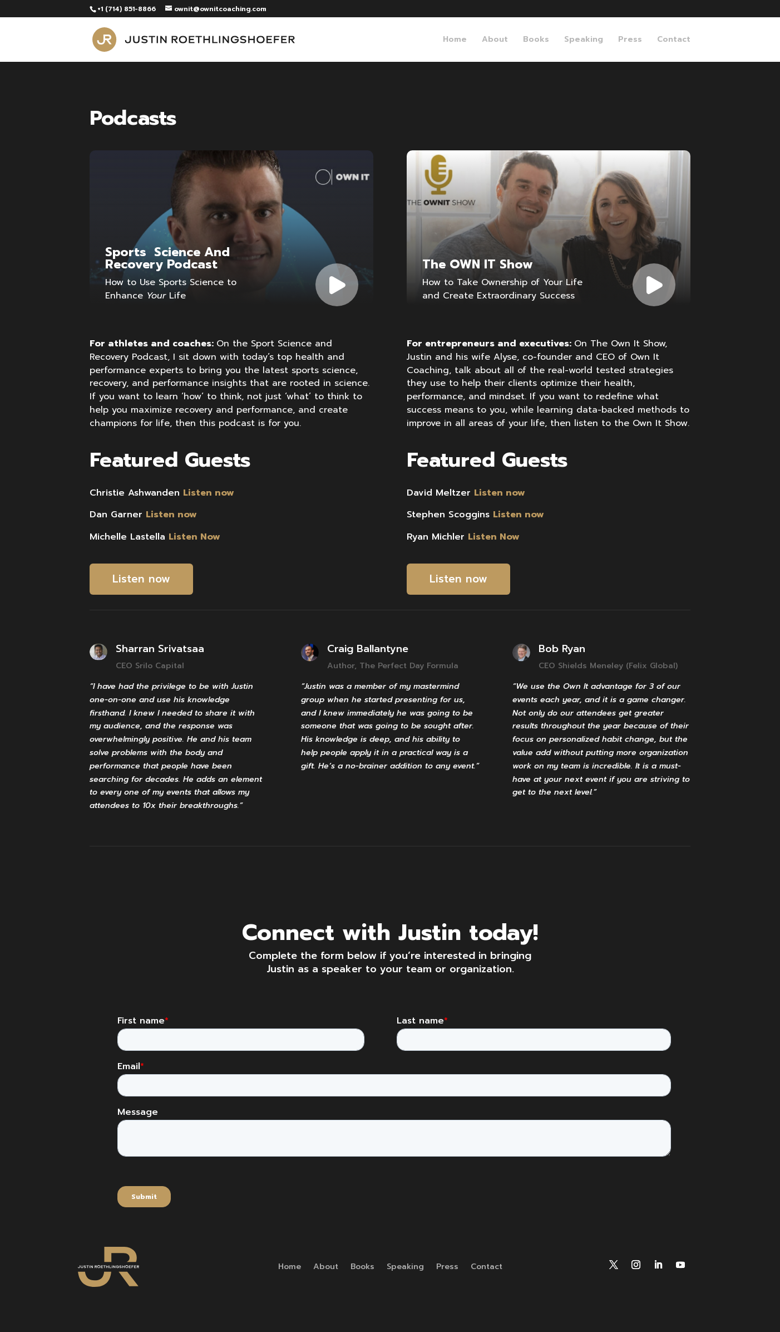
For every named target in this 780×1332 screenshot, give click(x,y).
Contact (673, 40)
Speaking (583, 40)
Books (536, 40)
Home (455, 40)
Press (630, 40)
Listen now (141, 579)
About (495, 40)
